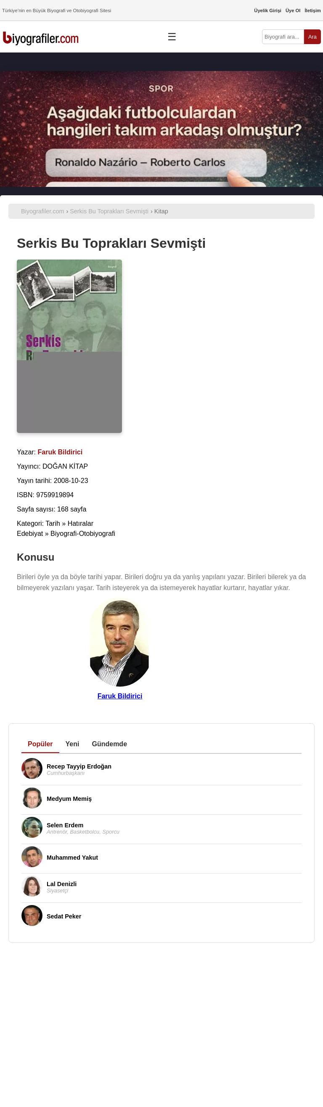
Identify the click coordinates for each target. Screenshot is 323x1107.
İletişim (312, 10)
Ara (312, 37)
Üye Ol (293, 10)
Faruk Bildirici (120, 696)
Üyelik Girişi (267, 10)
